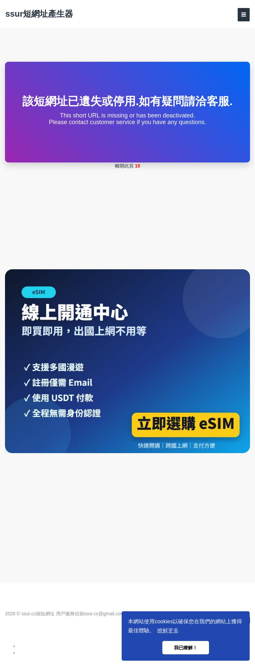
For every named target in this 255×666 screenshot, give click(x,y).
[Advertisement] (127, 219)
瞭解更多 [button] (168, 630)
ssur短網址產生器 (39, 13)
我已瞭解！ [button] (185, 647)
